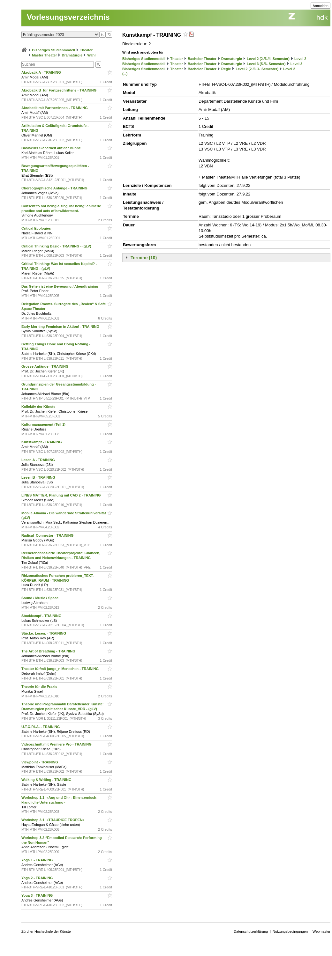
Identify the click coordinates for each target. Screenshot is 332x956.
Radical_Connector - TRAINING (47, 535)
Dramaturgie (72, 55)
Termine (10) (144, 257)
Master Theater (44, 55)
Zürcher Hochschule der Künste (46, 931)
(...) (125, 74)
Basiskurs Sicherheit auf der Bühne (51, 148)
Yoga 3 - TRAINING (37, 895)
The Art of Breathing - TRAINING (48, 651)
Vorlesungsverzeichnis (68, 17)
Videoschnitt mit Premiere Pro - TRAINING (57, 744)
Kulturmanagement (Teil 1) (43, 424)
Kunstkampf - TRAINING (42, 442)
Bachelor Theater (202, 59)
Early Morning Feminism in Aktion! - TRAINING (60, 326)
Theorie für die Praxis (39, 686)
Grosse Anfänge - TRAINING (45, 366)
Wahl (91, 55)
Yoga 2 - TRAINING (37, 878)
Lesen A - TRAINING (38, 460)
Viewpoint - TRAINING (40, 762)
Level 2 (300, 59)
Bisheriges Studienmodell (53, 50)
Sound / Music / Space (40, 598)
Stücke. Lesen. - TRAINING (44, 633)
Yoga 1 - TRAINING (37, 860)
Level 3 (296, 64)
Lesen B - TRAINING (38, 477)
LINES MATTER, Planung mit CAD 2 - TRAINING (61, 495)
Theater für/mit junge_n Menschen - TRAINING (60, 669)
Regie (226, 69)
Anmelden (320, 6)
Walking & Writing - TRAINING (46, 780)
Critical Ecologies (36, 228)
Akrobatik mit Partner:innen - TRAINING (55, 108)
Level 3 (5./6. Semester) (266, 64)
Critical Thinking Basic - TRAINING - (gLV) (56, 246)
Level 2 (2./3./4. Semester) (268, 59)
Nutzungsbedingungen (290, 931)
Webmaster (321, 931)
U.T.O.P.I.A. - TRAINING (41, 727)
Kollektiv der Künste (38, 406)
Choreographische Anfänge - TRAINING (54, 188)
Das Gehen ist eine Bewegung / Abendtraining (60, 286)
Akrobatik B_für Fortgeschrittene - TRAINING (59, 90)
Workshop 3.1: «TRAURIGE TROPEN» (53, 820)
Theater (86, 50)
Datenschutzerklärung (251, 931)
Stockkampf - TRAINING (41, 616)
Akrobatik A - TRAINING (41, 72)
